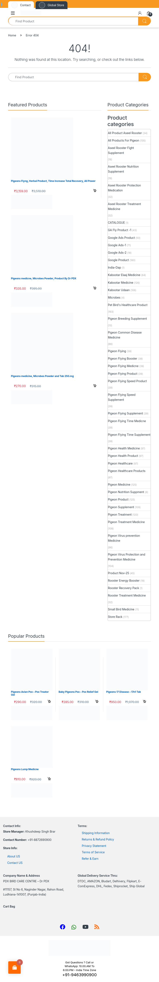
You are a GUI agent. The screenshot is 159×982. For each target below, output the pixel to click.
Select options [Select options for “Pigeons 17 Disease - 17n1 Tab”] (144, 702)
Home (12, 35)
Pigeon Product (118, 499)
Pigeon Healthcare (120, 463)
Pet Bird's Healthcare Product (127, 305)
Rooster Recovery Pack (123, 588)
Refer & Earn (90, 858)
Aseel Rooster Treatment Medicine (124, 206)
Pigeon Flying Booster (122, 358)
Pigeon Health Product (123, 455)
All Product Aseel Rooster (125, 133)
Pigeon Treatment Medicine (126, 522)
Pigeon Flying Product (122, 373)
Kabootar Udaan (119, 290)
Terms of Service (93, 852)
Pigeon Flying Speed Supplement (121, 397)
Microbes (114, 297)
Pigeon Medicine (119, 484)
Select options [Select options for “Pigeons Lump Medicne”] (49, 779)
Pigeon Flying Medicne (123, 366)
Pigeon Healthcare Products (126, 471)
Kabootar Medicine (120, 282)
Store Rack (115, 616)
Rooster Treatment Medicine (127, 595)
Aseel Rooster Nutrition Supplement (123, 169)
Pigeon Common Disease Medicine (125, 335)
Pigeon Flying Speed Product (127, 381)
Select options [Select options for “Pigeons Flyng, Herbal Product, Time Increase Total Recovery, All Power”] (94, 191)
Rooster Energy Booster (124, 580)
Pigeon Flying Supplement (125, 413)
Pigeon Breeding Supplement (127, 318)
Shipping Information (96, 833)
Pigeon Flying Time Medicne (127, 421)
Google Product (118, 260)
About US (13, 856)
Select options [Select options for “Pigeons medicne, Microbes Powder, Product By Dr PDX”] (94, 288)
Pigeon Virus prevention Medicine (124, 538)
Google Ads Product (121, 237)
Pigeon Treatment (120, 514)
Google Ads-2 (117, 252)
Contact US (15, 862)
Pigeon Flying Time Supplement (129, 434)
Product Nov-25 (118, 573)
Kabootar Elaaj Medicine (124, 275)
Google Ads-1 (117, 245)
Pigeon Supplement (121, 507)
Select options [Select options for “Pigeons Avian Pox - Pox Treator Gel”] (49, 702)
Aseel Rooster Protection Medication (124, 188)
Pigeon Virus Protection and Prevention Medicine (126, 557)
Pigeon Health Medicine (124, 448)
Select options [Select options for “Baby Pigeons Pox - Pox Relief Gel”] (96, 702)
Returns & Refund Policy (98, 839)
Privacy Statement (94, 846)
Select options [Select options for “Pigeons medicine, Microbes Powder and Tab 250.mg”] (94, 386)
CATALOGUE (116, 222)
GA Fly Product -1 (119, 230)
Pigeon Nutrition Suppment (126, 492)
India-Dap (114, 267)
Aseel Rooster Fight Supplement (121, 150)
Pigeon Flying (117, 351)
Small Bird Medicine (121, 609)
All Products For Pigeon (123, 140)
